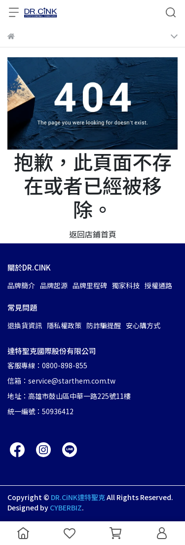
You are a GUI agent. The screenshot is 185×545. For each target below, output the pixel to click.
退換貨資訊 (24, 325)
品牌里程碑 (90, 285)
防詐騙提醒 (103, 325)
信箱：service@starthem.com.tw (61, 381)
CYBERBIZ (66, 507)
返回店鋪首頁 (92, 234)
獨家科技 (126, 285)
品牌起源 (54, 285)
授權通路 (158, 285)
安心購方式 (143, 325)
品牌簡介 (21, 285)
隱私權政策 (64, 325)
